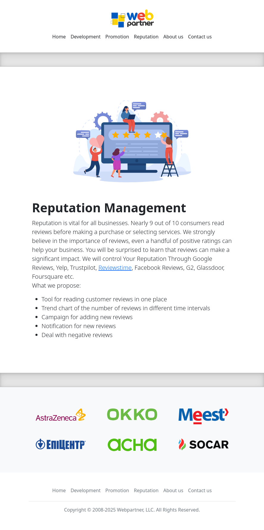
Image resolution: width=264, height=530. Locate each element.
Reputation (146, 36)
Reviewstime (115, 268)
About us (173, 36)
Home (59, 36)
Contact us (200, 36)
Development (86, 36)
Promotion (117, 36)
